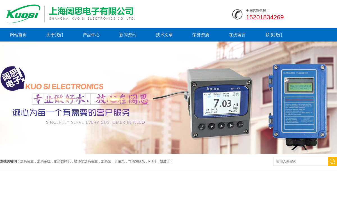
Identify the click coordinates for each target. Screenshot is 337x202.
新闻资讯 (127, 34)
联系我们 (273, 34)
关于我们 (54, 34)
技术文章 (164, 34)
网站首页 (18, 34)
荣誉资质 (200, 34)
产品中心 (91, 34)
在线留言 (237, 34)
